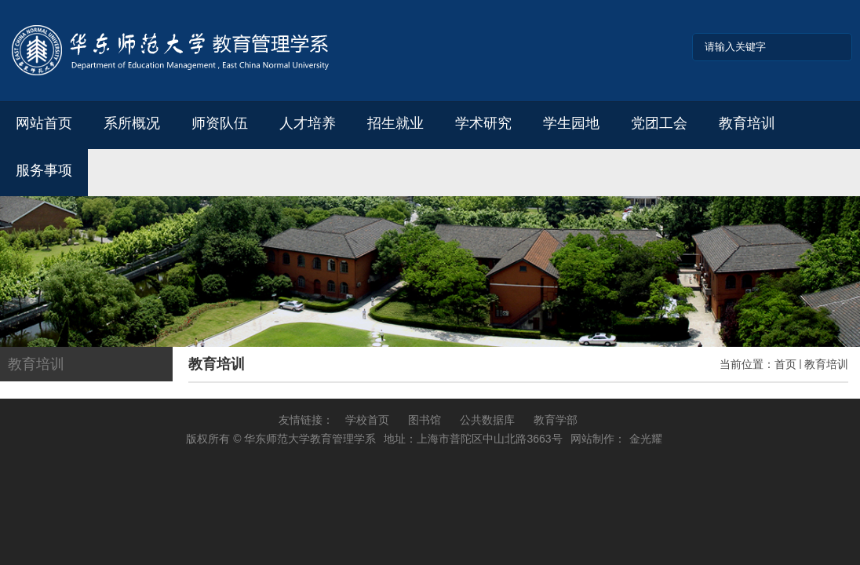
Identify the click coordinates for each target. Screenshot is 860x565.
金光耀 (645, 438)
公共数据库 (487, 420)
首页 (785, 364)
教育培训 (826, 364)
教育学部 (556, 420)
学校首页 (367, 420)
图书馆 (424, 420)
